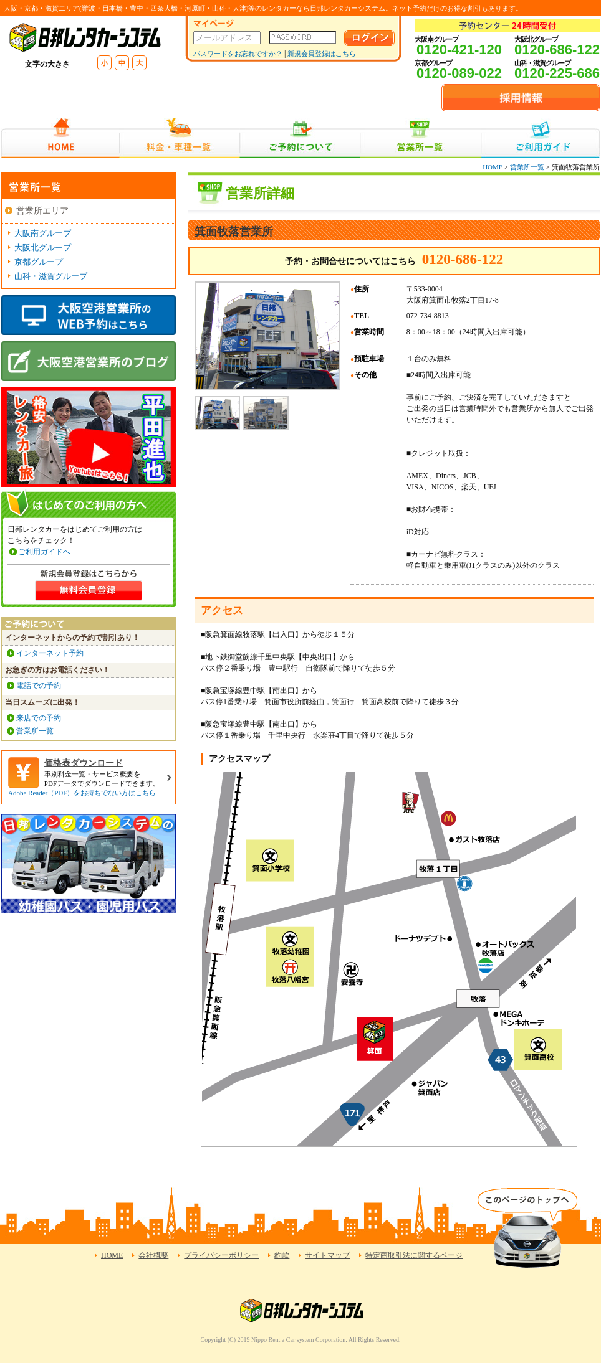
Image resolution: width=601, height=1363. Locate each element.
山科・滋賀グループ (50, 276)
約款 (281, 1255)
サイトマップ (327, 1255)
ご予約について (300, 138)
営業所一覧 (420, 138)
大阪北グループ (42, 247)
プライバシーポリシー (221, 1255)
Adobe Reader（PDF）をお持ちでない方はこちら (82, 792)
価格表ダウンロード (83, 763)
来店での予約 (38, 718)
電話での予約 (38, 685)
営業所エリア (42, 210)
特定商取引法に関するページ (414, 1255)
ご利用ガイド (540, 138)
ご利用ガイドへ (44, 551)
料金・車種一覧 (179, 138)
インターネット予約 (50, 653)
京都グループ (38, 261)
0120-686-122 (557, 49)
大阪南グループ (42, 233)
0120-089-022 (459, 73)
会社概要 (153, 1255)
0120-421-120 (459, 49)
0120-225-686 (557, 73)
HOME (60, 138)
